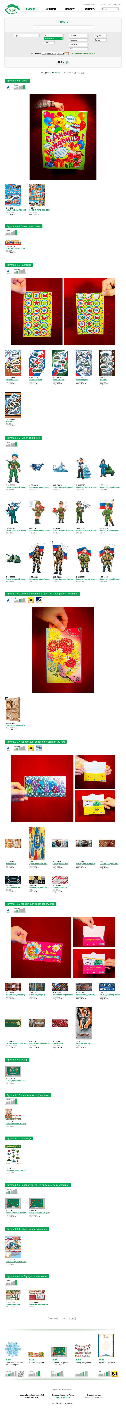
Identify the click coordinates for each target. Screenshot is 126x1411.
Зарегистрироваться (88, 4)
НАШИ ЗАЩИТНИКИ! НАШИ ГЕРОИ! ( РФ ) (16, 1262)
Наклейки (103, 380)
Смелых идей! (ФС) (37, 995)
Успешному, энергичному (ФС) (63, 995)
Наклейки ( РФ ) (12, 380)
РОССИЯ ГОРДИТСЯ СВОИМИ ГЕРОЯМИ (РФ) (39, 210)
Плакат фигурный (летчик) (16, 530)
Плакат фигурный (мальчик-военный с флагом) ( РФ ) (39, 579)
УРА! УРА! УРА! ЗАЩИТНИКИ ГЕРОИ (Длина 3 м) (16, 1124)
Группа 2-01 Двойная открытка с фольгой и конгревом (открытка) (42, 593)
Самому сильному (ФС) (85, 864)
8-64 (55, 1359)
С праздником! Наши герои (16, 1081)
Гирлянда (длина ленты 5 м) (16, 1170)
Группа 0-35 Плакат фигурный (23, 438)
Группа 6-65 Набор (17, 1059)
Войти (103, 4)
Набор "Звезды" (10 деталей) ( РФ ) (16, 1213)
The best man (11, 864)
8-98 (78, 1359)
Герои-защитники (13, 1304)
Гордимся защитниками (38, 1304)
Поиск (36, 27)
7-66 (8, 1359)
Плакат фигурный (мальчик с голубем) (63, 530)
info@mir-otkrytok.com (94, 1397)
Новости (70, 9)
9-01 (101, 1359)
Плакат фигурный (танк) (15, 579)
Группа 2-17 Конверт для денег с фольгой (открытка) (36, 741)
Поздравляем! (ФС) (13, 887)
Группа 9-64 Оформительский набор (27, 1229)
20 (75, 73)
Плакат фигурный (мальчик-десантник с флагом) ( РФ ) (63, 579)
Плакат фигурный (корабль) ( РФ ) (63, 487)
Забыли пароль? (115, 4)
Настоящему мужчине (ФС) (16, 1043)
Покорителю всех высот (15, 725)
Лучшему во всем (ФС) (38, 864)
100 (82, 73)
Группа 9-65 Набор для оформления (27, 1276)
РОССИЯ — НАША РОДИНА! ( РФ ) (16, 248)
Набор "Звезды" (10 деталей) (39, 1213)
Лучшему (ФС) (58, 1043)
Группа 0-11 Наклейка (19, 265)
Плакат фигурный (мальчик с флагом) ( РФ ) (110, 530)
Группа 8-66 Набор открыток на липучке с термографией (38, 1185)
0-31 (31, 1359)
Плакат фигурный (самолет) (39, 487)
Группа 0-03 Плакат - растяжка (24, 226)
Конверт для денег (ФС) (109, 864)
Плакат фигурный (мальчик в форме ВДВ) (16, 487)
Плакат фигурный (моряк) (86, 487)
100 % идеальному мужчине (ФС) (110, 995)
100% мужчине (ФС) (60, 864)
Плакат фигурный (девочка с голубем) (39, 530)
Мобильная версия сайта (62, 1390)
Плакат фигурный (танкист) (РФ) (110, 487)
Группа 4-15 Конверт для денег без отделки (31, 904)
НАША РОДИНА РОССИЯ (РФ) (16, 210)
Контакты (90, 9)
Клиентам (50, 9)
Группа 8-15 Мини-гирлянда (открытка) (28, 1095)
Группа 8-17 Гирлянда (19, 1138)
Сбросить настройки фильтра (83, 53)
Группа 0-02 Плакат (17, 80)
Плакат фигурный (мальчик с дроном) (86, 530)
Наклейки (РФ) (82, 380)
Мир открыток (13, 9)
